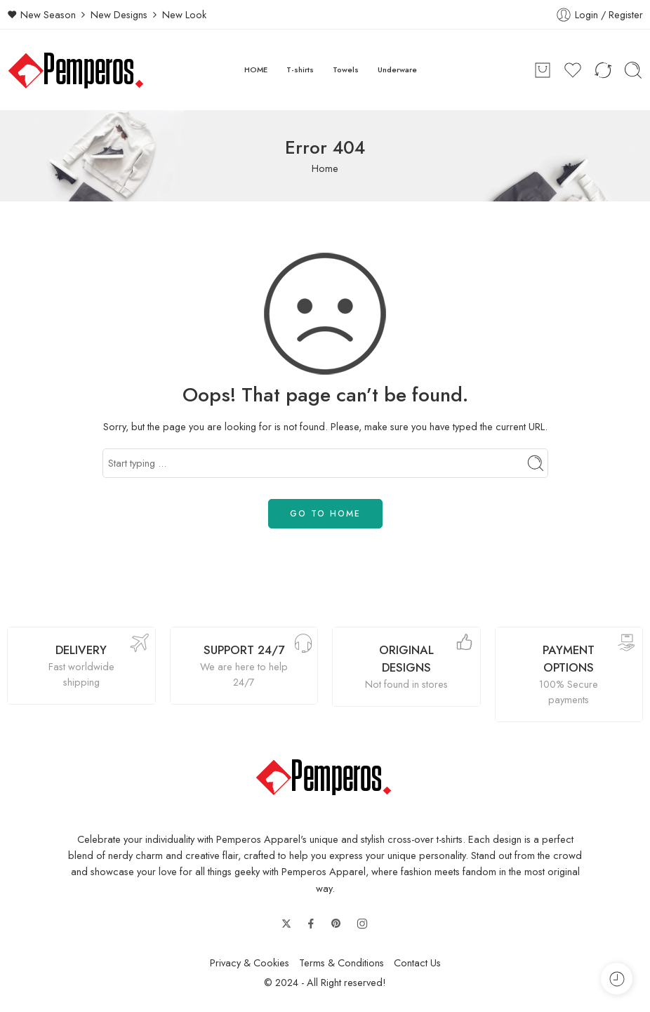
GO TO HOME (325, 513)
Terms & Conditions (341, 962)
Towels (346, 69)
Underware (397, 69)
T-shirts (300, 69)
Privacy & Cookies (249, 962)
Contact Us (417, 962)
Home (325, 168)
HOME (255, 69)
